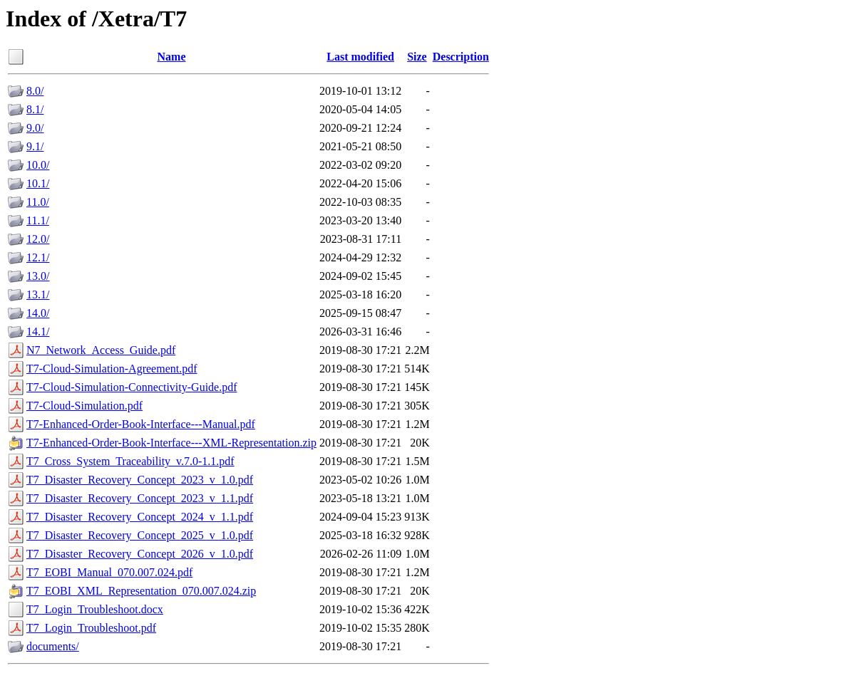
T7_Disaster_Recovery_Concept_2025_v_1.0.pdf (139, 535)
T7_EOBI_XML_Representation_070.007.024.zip (141, 591)
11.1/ (37, 220)
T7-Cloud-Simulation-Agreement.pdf (111, 369)
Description (461, 57)
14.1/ (37, 331)
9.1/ (34, 146)
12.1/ (37, 257)
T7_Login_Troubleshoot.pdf (91, 628)
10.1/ (37, 183)
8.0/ (34, 91)
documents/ (52, 646)
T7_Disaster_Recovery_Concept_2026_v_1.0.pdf (139, 554)
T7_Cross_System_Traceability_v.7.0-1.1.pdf (130, 461)
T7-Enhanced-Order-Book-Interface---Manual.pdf (140, 424)
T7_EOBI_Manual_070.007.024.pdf (109, 572)
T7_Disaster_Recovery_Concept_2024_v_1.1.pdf (139, 517)
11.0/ (37, 202)
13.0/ (37, 276)
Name (172, 57)
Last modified (360, 57)
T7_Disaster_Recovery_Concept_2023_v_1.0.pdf (139, 480)
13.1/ (37, 294)
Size (417, 57)
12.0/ (37, 239)
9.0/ (34, 128)
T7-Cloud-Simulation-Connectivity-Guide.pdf (131, 387)
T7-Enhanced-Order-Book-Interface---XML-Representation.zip (171, 443)
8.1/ (34, 109)
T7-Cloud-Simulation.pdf (84, 406)
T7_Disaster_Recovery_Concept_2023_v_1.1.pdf (139, 498)
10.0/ (37, 165)
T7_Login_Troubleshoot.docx (94, 609)
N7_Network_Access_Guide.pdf (100, 350)
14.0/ (37, 313)
